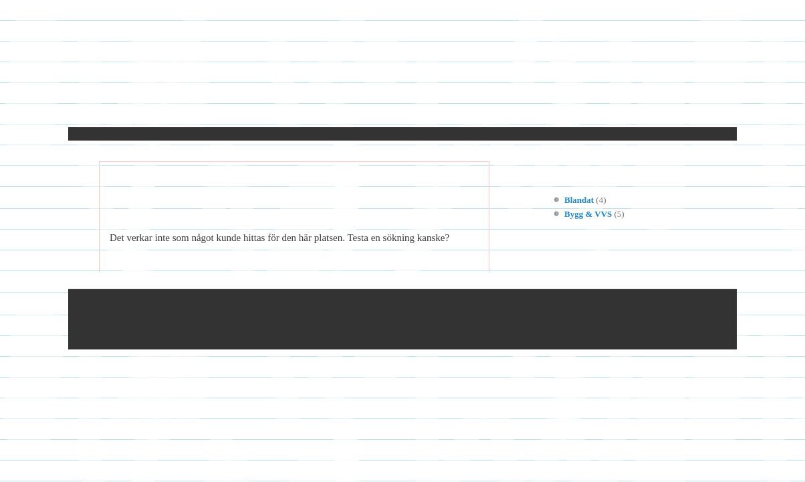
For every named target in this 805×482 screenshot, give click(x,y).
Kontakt (189, 109)
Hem (135, 109)
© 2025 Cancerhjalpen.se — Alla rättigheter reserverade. (247, 319)
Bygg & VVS (588, 214)
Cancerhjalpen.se (402, 73)
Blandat (579, 200)
